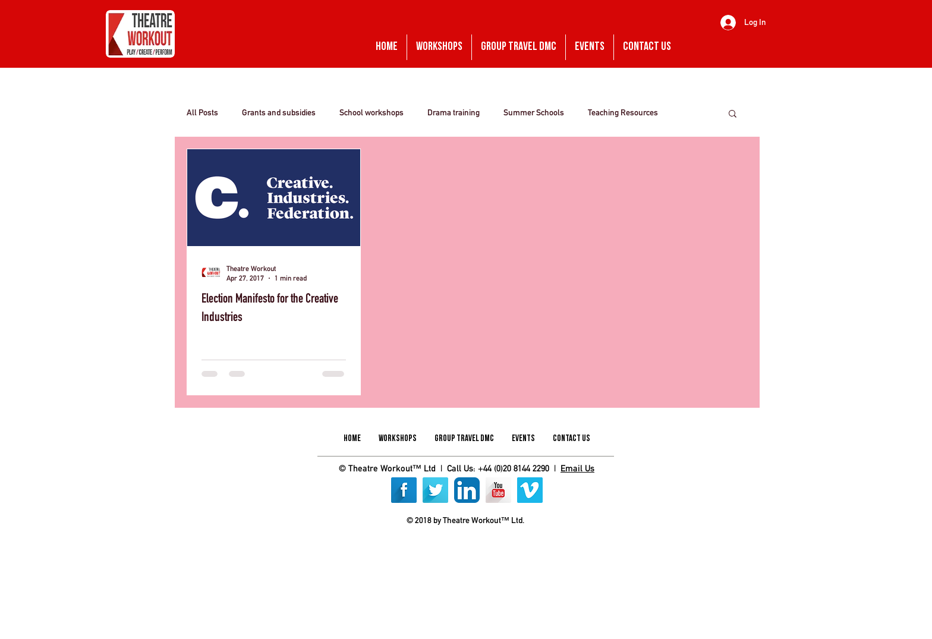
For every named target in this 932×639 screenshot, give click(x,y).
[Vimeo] (530, 490)
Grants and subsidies (279, 112)
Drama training (453, 112)
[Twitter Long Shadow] (435, 490)
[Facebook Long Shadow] (404, 490)
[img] (426, 548)
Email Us (577, 468)
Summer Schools (533, 112)
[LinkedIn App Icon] (467, 490)
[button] (732, 114)
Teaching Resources (623, 112)
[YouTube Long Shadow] (498, 490)
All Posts (202, 112)
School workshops (371, 112)
